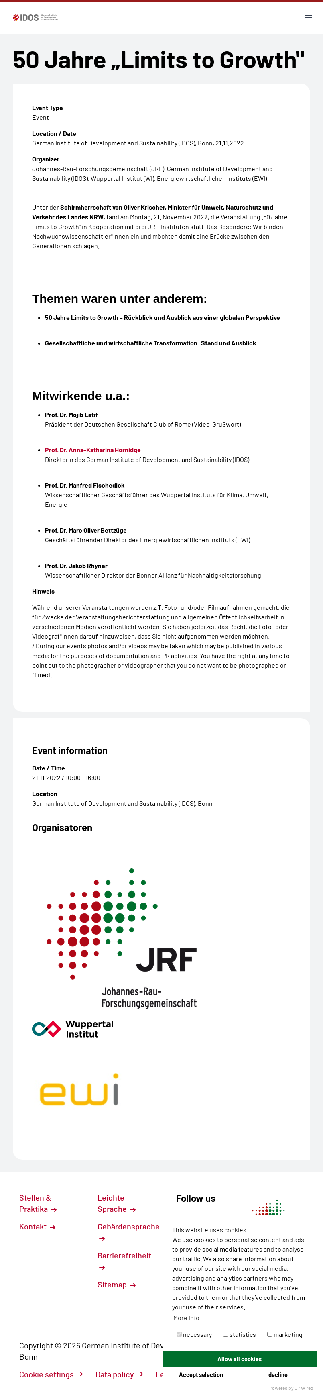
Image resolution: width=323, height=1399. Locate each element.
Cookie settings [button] (51, 1374)
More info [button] (186, 1317)
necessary (194, 1334)
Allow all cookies (239, 1359)
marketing (285, 1334)
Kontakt (37, 1226)
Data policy (119, 1374)
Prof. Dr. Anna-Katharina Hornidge (93, 449)
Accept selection (201, 1374)
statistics (239, 1334)
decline (278, 1374)
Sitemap (117, 1284)
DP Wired (304, 1388)
